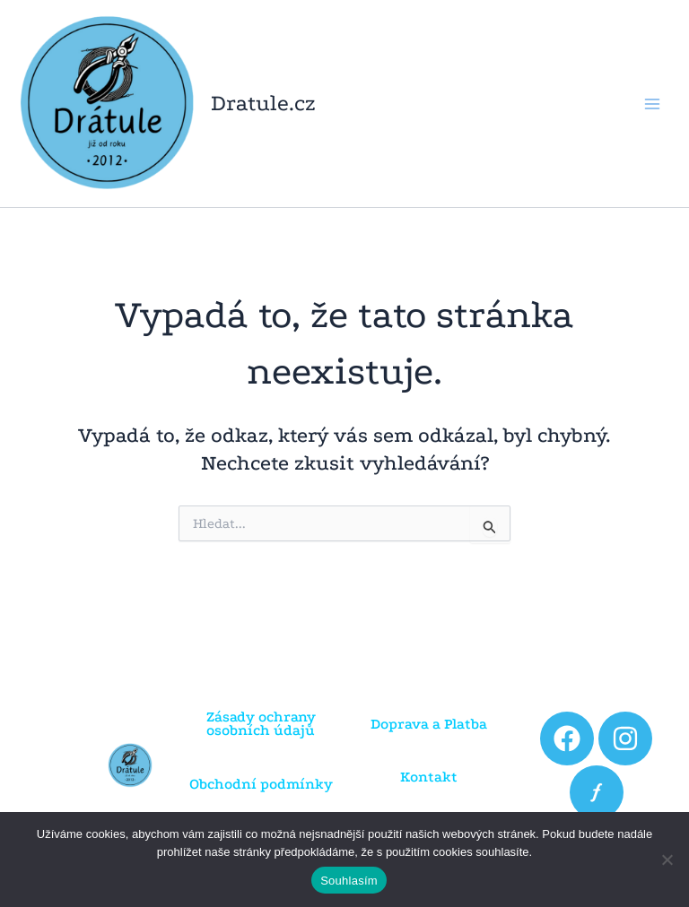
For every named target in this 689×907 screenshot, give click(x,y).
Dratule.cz (263, 103)
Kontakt (429, 776)
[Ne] (667, 859)
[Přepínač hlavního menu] (652, 103)
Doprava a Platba (429, 723)
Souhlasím (349, 880)
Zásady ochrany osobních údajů (261, 723)
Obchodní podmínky (261, 783)
